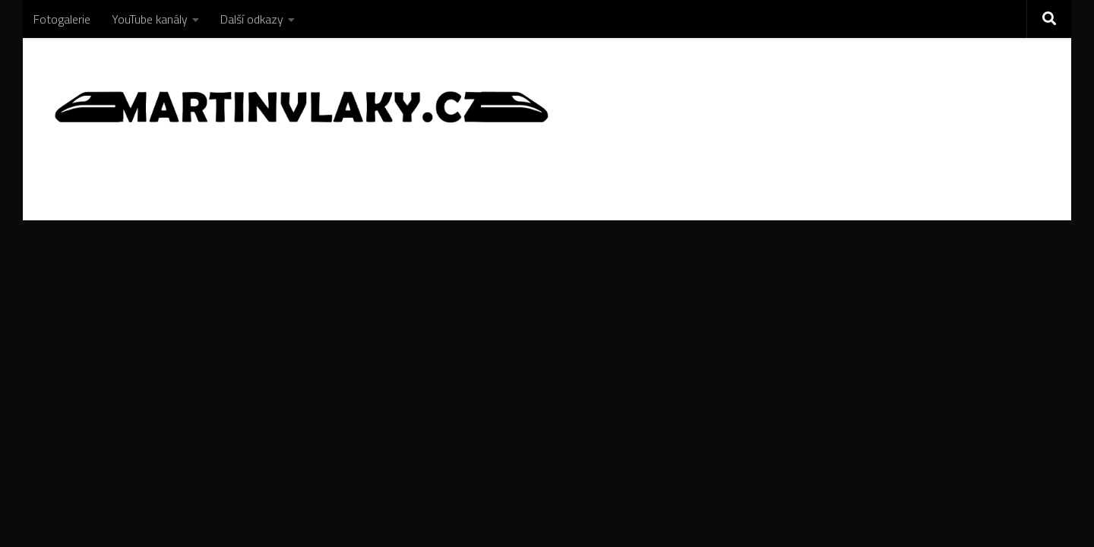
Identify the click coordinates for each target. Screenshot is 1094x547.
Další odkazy (251, 19)
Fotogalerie (61, 19)
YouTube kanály (150, 19)
